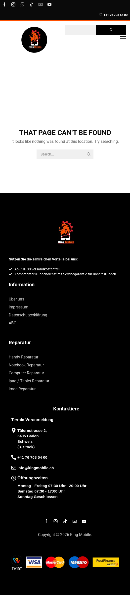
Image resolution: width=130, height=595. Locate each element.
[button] (123, 38)
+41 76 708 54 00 (116, 15)
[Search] (111, 30)
